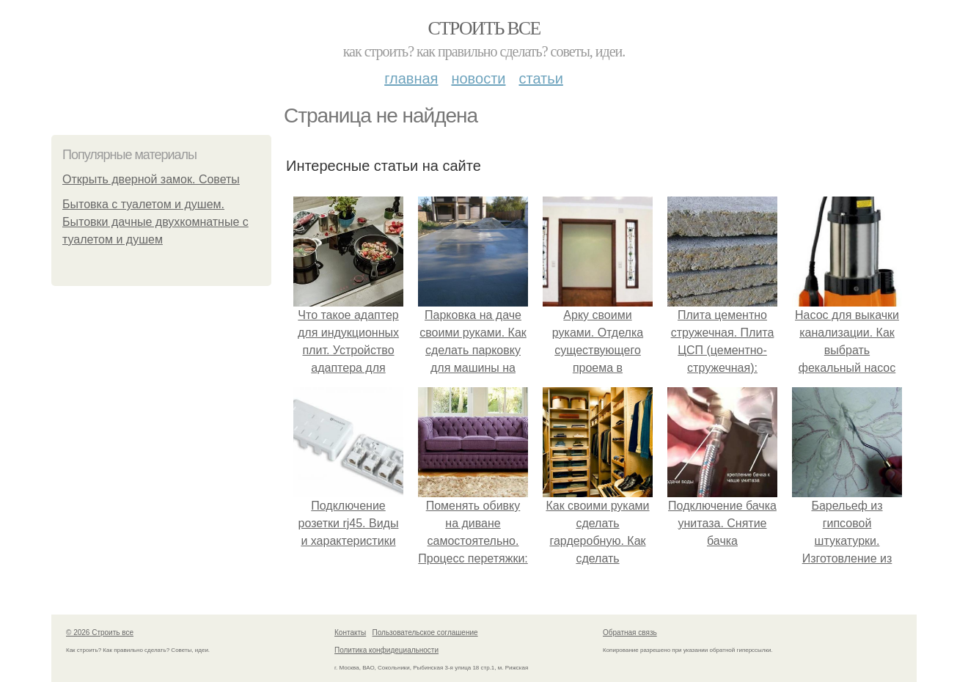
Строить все (484, 28)
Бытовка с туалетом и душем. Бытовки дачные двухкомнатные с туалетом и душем (155, 222)
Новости (478, 78)
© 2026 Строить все (99, 632)
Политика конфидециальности (386, 650)
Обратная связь (630, 632)
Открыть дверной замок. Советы (151, 179)
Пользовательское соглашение (425, 632)
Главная (411, 78)
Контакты (350, 632)
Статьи (540, 78)
